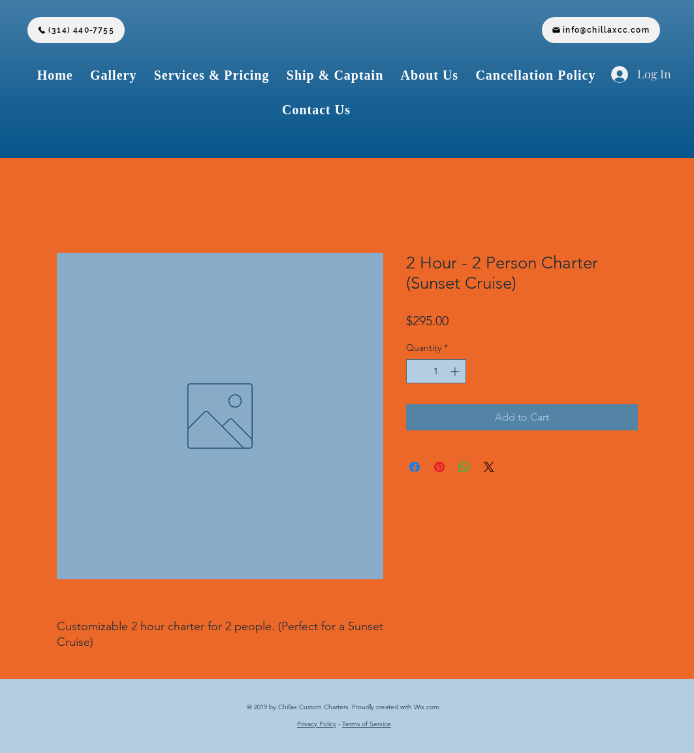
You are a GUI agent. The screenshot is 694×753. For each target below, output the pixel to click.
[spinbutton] (436, 371)
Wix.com (427, 707)
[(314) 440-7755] (76, 30)
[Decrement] (416, 371)
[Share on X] (489, 467)
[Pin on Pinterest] (439, 467)
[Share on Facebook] (414, 467)
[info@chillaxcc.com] (601, 30)
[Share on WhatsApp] (464, 467)
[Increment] (456, 371)
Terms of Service (366, 724)
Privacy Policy (316, 724)
